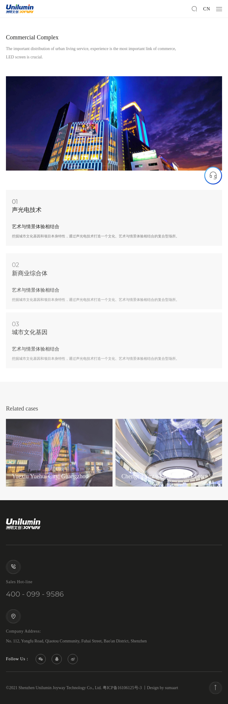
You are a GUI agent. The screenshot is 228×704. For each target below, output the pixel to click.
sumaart (171, 688)
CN (206, 8)
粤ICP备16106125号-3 (122, 688)
